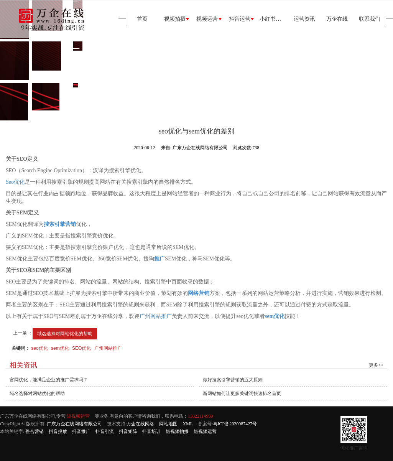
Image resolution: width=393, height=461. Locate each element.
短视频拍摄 (177, 431)
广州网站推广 (156, 316)
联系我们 (369, 19)
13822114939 (200, 416)
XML (188, 423)
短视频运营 (78, 416)
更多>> (376, 365)
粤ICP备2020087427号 (235, 423)
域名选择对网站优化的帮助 (64, 333)
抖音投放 (58, 431)
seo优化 (39, 348)
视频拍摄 (175, 19)
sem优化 (60, 348)
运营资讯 (304, 19)
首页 (142, 19)
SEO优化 (81, 348)
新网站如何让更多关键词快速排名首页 (242, 393)
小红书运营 (273, 19)
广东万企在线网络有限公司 (74, 423)
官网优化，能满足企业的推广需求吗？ (49, 379)
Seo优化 (15, 182)
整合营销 (34, 431)
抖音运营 (239, 19)
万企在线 (337, 19)
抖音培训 (151, 431)
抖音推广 (81, 431)
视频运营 (207, 19)
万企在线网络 (140, 423)
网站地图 (168, 423)
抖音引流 (104, 431)
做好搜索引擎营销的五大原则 (233, 379)
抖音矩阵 (128, 431)
